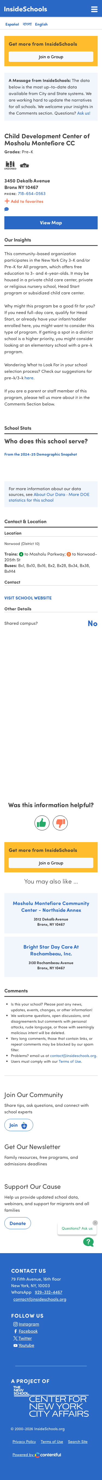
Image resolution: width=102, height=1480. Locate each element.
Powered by (37, 1455)
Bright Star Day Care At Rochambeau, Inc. (51, 950)
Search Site (78, 1441)
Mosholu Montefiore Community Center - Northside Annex (51, 906)
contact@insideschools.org (73, 1055)
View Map (51, 222)
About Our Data (49, 494)
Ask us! (83, 113)
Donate (18, 1223)
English (41, 24)
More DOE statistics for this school (49, 497)
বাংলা (27, 24)
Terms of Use (70, 1061)
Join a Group (51, 56)
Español (12, 24)
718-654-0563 (31, 193)
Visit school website (28, 598)
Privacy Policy (24, 1441)
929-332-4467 (48, 1292)
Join (19, 1125)
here (28, 377)
